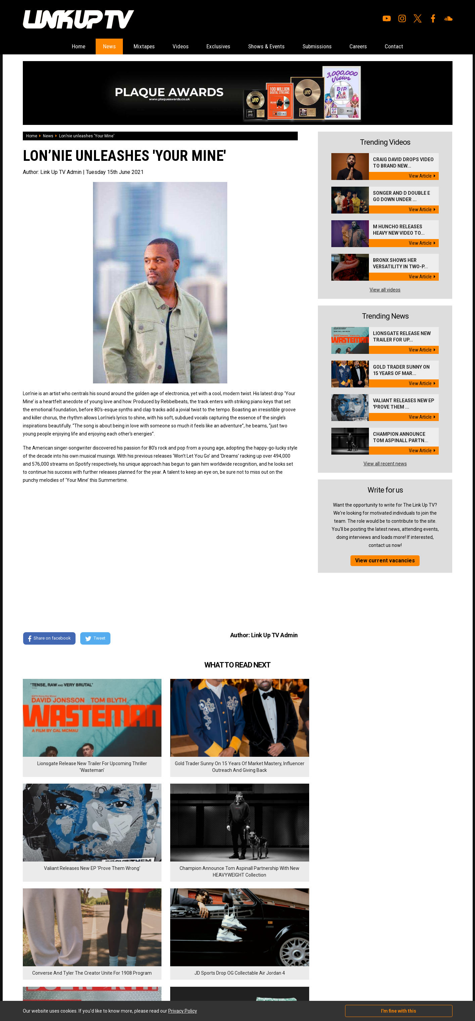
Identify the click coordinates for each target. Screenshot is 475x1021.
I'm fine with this (398, 1011)
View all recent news (385, 464)
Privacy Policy (96, 944)
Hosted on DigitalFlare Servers (48, 985)
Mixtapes (135, 46)
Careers (370, 46)
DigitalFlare (99, 979)
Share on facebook (49, 639)
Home (63, 46)
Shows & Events (269, 46)
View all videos (385, 290)
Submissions (325, 46)
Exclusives (216, 46)
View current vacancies (385, 561)
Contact (409, 46)
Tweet (96, 639)
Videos (175, 46)
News (97, 46)
